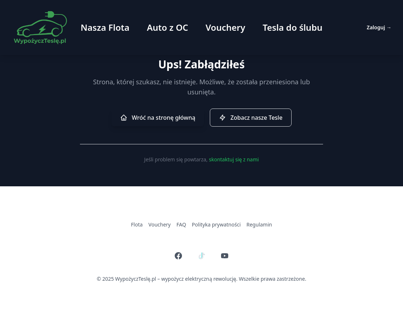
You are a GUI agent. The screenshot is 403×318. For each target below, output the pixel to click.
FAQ (181, 224)
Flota (137, 224)
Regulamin (259, 224)
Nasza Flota (105, 27)
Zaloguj (379, 27)
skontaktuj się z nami (234, 159)
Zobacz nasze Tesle (251, 118)
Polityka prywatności (216, 224)
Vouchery (225, 27)
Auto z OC (167, 27)
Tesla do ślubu (292, 27)
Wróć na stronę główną (157, 118)
